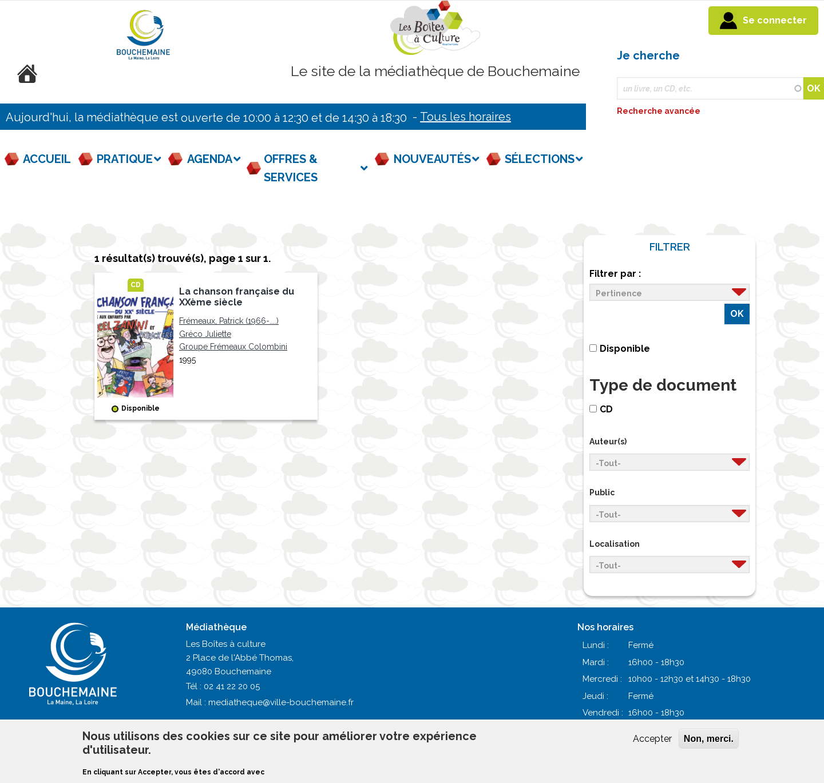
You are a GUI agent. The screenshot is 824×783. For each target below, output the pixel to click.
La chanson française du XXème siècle (236, 297)
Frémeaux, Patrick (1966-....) (229, 320)
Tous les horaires (465, 117)
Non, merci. (709, 739)
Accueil (47, 159)
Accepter (652, 738)
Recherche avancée (659, 111)
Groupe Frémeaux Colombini (233, 346)
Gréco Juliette (205, 334)
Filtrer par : (615, 273)
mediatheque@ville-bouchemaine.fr (281, 702)
